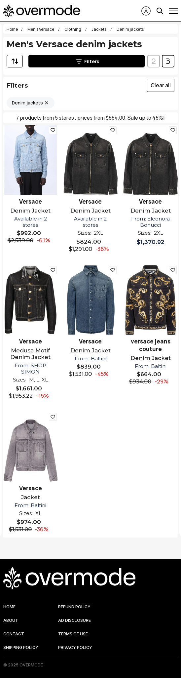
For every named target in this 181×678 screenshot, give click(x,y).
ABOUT (10, 620)
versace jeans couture (150, 345)
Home (12, 29)
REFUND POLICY (74, 606)
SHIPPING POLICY (20, 647)
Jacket (30, 497)
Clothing (73, 29)
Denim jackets (27, 103)
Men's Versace (41, 29)
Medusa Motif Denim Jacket (30, 354)
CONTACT (13, 633)
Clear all (161, 85)
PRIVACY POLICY (75, 647)
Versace (30, 201)
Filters (87, 61)
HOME (9, 606)
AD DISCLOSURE (74, 620)
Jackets (99, 29)
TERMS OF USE (73, 633)
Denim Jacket (30, 210)
